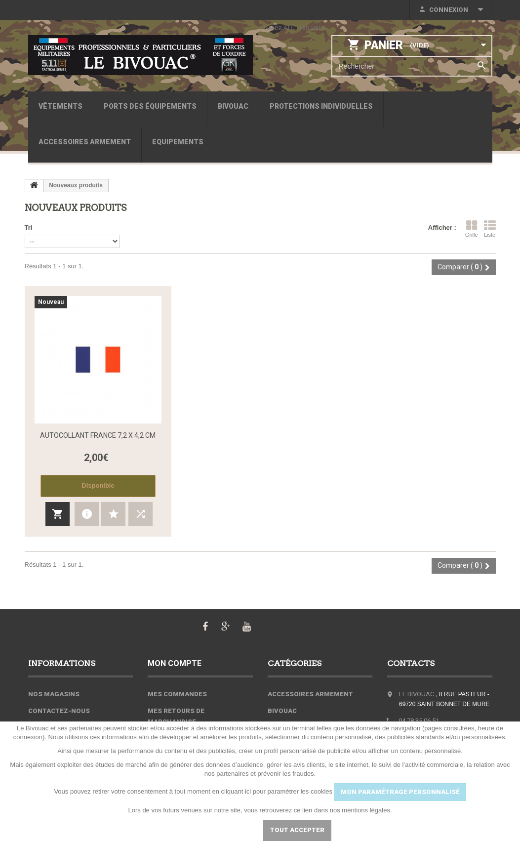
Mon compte (174, 663)
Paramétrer (225, 830)
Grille (471, 229)
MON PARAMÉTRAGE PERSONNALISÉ (400, 792)
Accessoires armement (85, 142)
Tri (29, 227)
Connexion (448, 9)
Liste (490, 229)
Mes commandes (177, 694)
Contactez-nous (59, 711)
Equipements (177, 142)
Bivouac (233, 106)
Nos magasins (54, 694)
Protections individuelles (321, 106)
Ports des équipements (150, 106)
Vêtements (60, 106)
